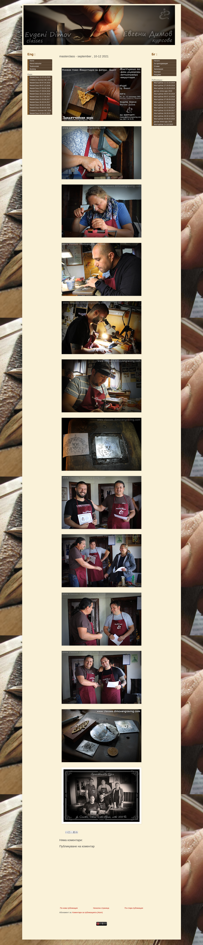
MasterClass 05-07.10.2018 (40, 85)
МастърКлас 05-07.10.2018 (164, 97)
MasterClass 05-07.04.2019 (40, 83)
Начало (157, 61)
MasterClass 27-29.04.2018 (40, 91)
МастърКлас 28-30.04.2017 (164, 113)
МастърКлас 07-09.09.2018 (164, 99)
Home (32, 61)
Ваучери (157, 72)
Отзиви (157, 66)
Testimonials (34, 66)
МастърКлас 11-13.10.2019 (164, 83)
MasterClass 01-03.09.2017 (40, 99)
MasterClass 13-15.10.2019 (40, 77)
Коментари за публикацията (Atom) (87, 912)
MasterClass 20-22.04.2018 (40, 94)
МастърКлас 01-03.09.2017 (164, 110)
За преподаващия (161, 63)
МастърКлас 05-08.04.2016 (164, 119)
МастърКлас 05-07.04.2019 (164, 94)
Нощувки (157, 75)
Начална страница (101, 908)
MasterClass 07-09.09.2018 (40, 88)
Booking (33, 69)
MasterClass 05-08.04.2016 (40, 108)
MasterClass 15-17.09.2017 (40, 97)
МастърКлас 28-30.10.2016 (164, 116)
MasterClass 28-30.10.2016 (40, 105)
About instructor (35, 63)
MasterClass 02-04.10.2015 (40, 113)
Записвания (158, 69)
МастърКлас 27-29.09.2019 (164, 85)
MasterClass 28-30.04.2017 (40, 102)
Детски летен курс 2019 (163, 91)
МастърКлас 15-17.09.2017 (164, 108)
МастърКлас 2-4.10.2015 (163, 124)
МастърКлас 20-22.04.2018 (164, 105)
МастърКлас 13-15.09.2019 (164, 88)
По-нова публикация (69, 908)
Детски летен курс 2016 (163, 122)
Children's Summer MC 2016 (40, 110)
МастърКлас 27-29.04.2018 (164, 102)
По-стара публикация (134, 908)
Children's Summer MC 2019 (40, 80)
